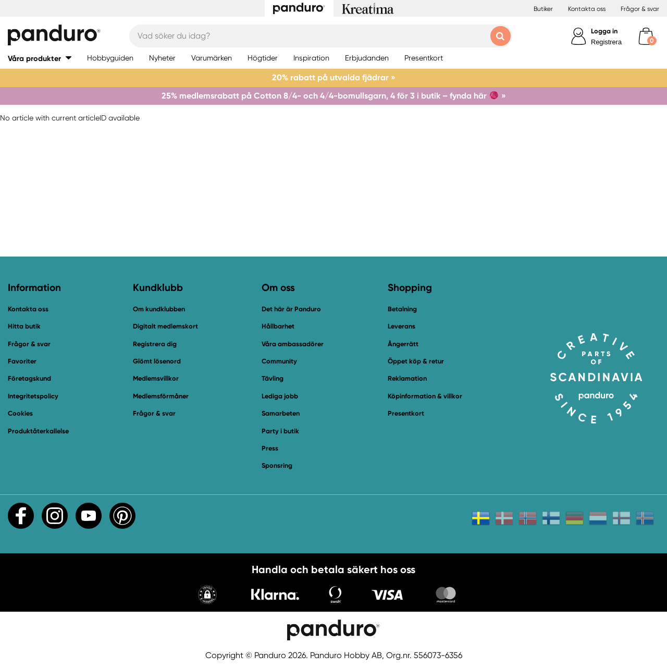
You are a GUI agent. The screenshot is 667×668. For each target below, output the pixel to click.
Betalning (402, 309)
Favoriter (22, 361)
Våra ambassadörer (293, 344)
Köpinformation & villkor (425, 396)
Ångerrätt (403, 344)
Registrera (606, 42)
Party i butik (280, 431)
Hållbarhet (278, 326)
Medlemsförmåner (161, 396)
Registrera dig (155, 344)
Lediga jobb (280, 396)
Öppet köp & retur (416, 361)
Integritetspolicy (33, 396)
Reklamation (407, 378)
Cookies (20, 413)
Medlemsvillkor (156, 378)
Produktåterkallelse (38, 431)
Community (279, 361)
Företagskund (29, 378)
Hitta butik (24, 326)
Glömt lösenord (157, 361)
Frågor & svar (640, 9)
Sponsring (277, 465)
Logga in (604, 31)
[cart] (646, 36)
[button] (207, 596)
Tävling (272, 378)
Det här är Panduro (291, 309)
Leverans (401, 326)
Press (270, 448)
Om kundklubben (159, 309)
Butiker (543, 9)
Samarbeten (281, 413)
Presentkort (406, 413)
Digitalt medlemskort (165, 326)
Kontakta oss (587, 9)
